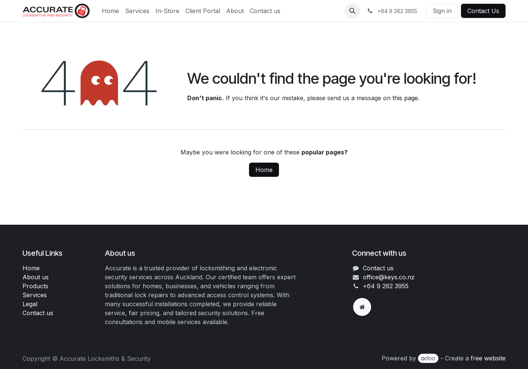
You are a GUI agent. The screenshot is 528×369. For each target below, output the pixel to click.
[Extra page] (362, 307)
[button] (352, 11)
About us (35, 277)
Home (264, 169)
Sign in (442, 11)
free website (488, 358)
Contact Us (483, 11)
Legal (29, 304)
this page (405, 98)
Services (34, 295)
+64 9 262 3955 (386, 286)
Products (35, 286)
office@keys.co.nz (389, 277)
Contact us (37, 313)
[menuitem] (110, 10)
